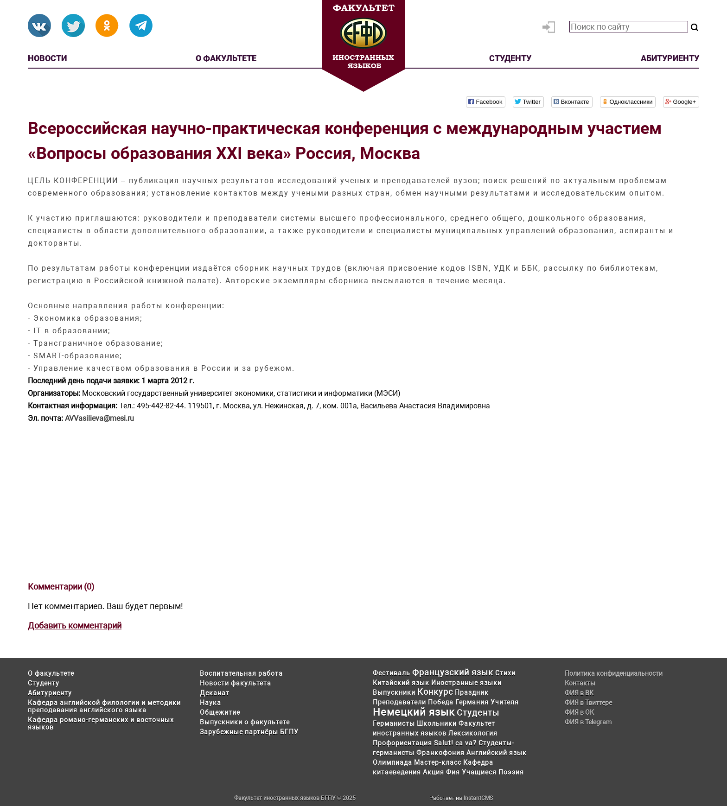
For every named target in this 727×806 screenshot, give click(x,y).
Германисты (394, 723)
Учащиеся (479, 772)
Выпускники (394, 692)
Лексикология (472, 733)
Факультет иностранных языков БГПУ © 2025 (295, 798)
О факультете (226, 58)
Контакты (580, 683)
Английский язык (496, 752)
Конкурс (435, 692)
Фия (453, 772)
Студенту (510, 58)
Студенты (478, 712)
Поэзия (511, 772)
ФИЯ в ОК (579, 712)
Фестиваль (391, 673)
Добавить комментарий (74, 625)
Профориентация (402, 743)
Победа (440, 702)
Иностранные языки (466, 682)
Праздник (472, 692)
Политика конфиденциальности (614, 673)
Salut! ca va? (455, 743)
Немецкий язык (414, 712)
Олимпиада (392, 762)
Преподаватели (399, 702)
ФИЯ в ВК (579, 693)
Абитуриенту (670, 58)
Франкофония (440, 752)
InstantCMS (478, 798)
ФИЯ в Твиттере (588, 702)
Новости (47, 58)
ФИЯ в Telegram (588, 722)
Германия (472, 702)
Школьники (437, 723)
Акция (433, 772)
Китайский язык (401, 682)
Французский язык (452, 672)
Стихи (505, 673)
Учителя (505, 702)
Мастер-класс (437, 762)
